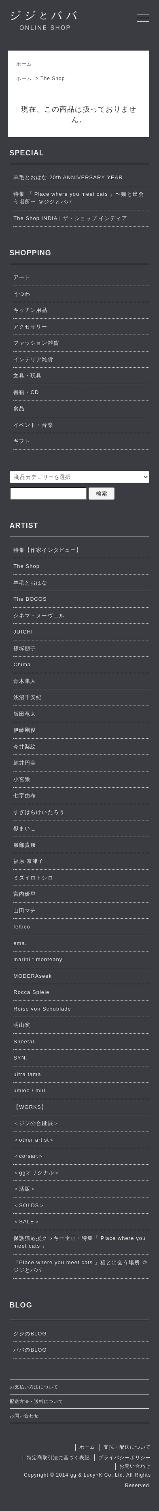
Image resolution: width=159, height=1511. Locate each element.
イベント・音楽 (33, 425)
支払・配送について (127, 1447)
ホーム (24, 64)
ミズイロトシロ (33, 878)
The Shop (52, 78)
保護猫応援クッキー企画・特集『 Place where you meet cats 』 (79, 1242)
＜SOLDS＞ (29, 1205)
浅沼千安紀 (27, 697)
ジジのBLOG (30, 1334)
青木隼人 (24, 681)
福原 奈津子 (28, 861)
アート (21, 277)
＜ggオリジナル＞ (36, 1173)
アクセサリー (30, 327)
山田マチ (24, 910)
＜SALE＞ (26, 1222)
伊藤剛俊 (24, 730)
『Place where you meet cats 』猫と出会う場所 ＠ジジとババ (80, 1266)
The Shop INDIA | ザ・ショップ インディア (70, 218)
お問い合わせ (24, 1415)
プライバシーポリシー (124, 1457)
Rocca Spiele (31, 992)
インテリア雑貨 (33, 359)
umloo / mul (29, 1090)
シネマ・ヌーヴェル (38, 615)
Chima (22, 664)
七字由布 (24, 796)
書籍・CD (26, 392)
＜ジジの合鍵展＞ (36, 1123)
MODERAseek (32, 976)
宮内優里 (24, 894)
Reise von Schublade (42, 1009)
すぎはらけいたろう (38, 812)
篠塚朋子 (24, 648)
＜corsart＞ (28, 1156)
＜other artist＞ (34, 1140)
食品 (19, 408)
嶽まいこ (24, 828)
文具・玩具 (27, 376)
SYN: (20, 1058)
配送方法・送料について (36, 1401)
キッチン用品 (30, 310)
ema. (20, 943)
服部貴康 (24, 845)
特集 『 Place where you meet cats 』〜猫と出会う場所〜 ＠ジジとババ (78, 198)
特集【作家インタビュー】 (47, 550)
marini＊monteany (37, 959)
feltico (21, 927)
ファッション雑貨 (36, 343)
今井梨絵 (24, 747)
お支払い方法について (34, 1386)
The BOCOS (30, 599)
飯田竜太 (24, 714)
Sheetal (23, 1041)
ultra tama (27, 1074)
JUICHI (23, 632)
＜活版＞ (24, 1189)
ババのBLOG (30, 1350)
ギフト (21, 441)
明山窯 (21, 1025)
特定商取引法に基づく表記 (58, 1457)
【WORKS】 (30, 1107)
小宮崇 (21, 779)
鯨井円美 (24, 763)
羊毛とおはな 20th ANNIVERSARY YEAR (68, 177)
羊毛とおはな (30, 583)
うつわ (21, 294)
